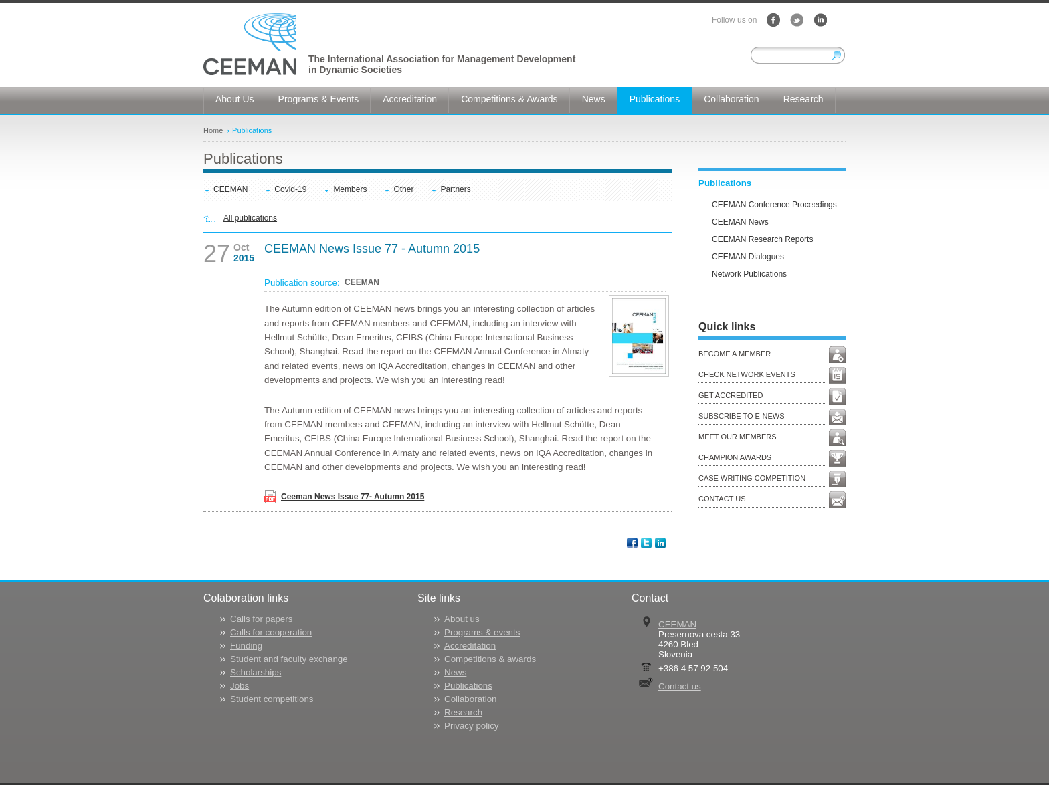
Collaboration (470, 699)
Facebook (773, 20)
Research (463, 712)
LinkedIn (820, 20)
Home (213, 130)
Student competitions (271, 699)
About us (462, 619)
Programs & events (482, 632)
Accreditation (470, 646)
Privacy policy (471, 726)
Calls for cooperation (271, 632)
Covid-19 (290, 189)
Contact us (679, 686)
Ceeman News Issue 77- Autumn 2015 (352, 496)
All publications (250, 218)
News (455, 672)
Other (403, 189)
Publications (252, 130)
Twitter (796, 20)
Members (350, 189)
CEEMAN (230, 189)
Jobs (239, 686)
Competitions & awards (490, 659)
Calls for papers (261, 619)
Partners (455, 189)
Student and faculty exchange (289, 659)
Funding (246, 646)
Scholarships (255, 672)
